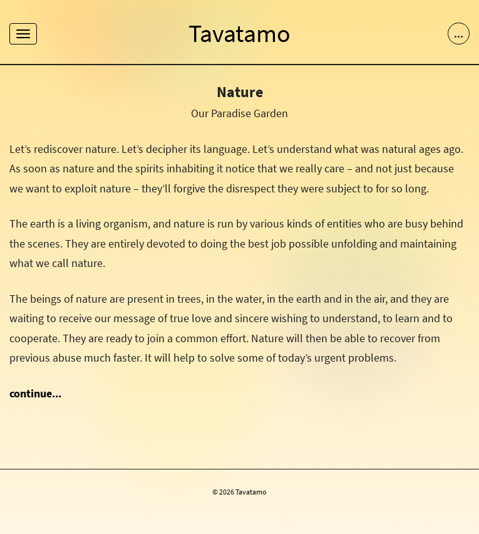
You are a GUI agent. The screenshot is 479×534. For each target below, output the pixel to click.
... (458, 34)
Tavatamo (239, 33)
